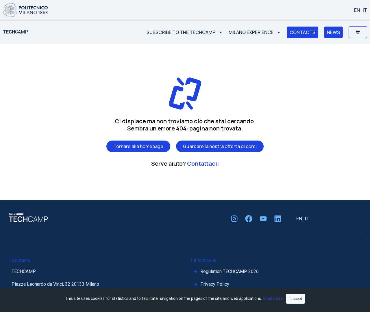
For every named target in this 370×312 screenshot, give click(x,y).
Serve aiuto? (185, 163)
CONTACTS (302, 32)
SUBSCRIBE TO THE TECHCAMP (184, 32)
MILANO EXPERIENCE (254, 32)
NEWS (333, 32)
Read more (273, 298)
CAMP (15, 32)
